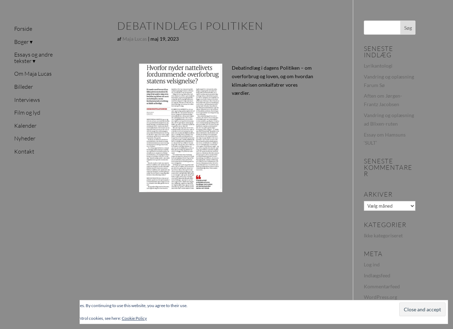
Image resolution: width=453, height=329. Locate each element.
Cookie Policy (134, 318)
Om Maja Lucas (33, 74)
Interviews (27, 100)
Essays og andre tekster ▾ (33, 58)
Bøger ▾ (23, 42)
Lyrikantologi (378, 66)
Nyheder (24, 138)
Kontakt (24, 152)
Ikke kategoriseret (383, 235)
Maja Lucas (134, 39)
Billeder (23, 87)
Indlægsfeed (377, 275)
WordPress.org (380, 297)
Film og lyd (27, 113)
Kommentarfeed (382, 286)
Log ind (372, 264)
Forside (23, 29)
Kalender (25, 126)
